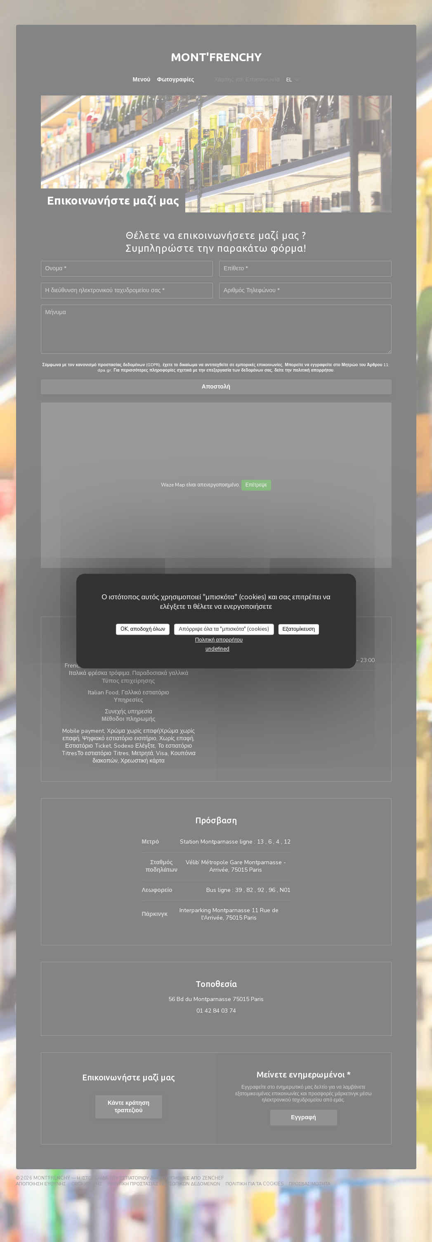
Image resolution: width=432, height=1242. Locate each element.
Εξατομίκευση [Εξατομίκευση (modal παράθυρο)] (298, 629)
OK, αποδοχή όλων (142, 629)
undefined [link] (217, 649)
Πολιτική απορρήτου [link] (219, 640)
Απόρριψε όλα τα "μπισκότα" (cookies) (224, 629)
